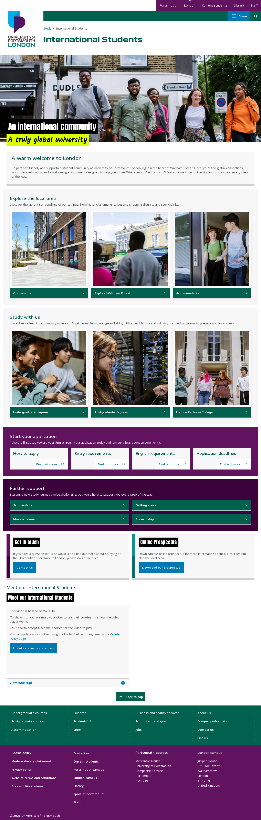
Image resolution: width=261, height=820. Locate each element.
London (189, 5)
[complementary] (217, 789)
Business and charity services (157, 713)
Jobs (138, 729)
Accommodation (23, 729)
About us (204, 713)
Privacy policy (21, 769)
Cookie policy (21, 753)
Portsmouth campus (88, 769)
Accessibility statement (29, 786)
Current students (214, 5)
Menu (239, 16)
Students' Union (85, 721)
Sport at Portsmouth (89, 794)
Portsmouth (168, 5)
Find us (202, 738)
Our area (79, 713)
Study (47, 28)
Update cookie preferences (33, 648)
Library (239, 5)
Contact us (25, 567)
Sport (77, 729)
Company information (213, 721)
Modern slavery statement (31, 761)
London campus (85, 778)
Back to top (130, 696)
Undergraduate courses (29, 713)
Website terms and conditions (33, 778)
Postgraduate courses (28, 721)
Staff (254, 5)
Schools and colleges (151, 721)
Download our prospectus (161, 567)
